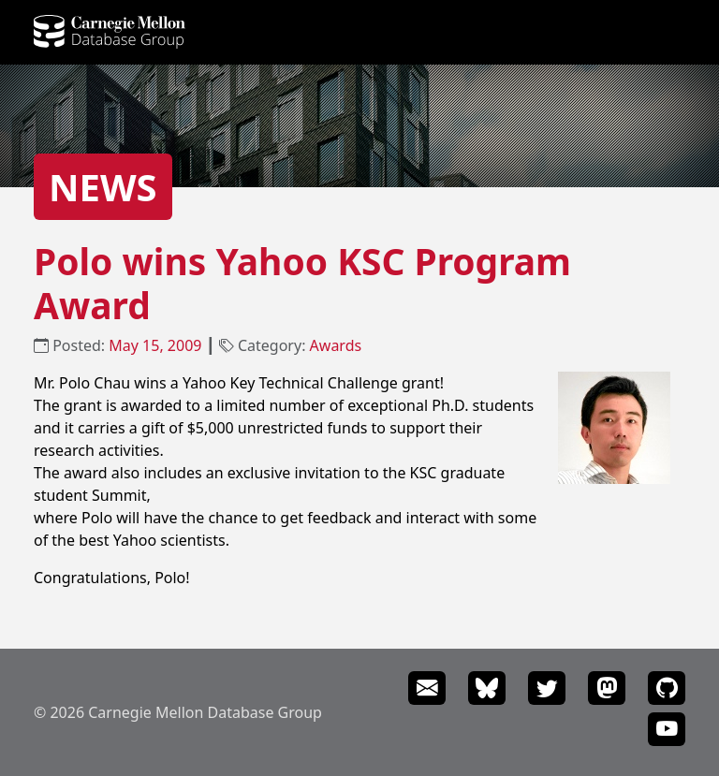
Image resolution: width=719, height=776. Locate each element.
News (532, 34)
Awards (336, 345)
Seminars (656, 34)
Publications (386, 34)
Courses (473, 34)
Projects (296, 34)
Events (587, 34)
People (230, 34)
